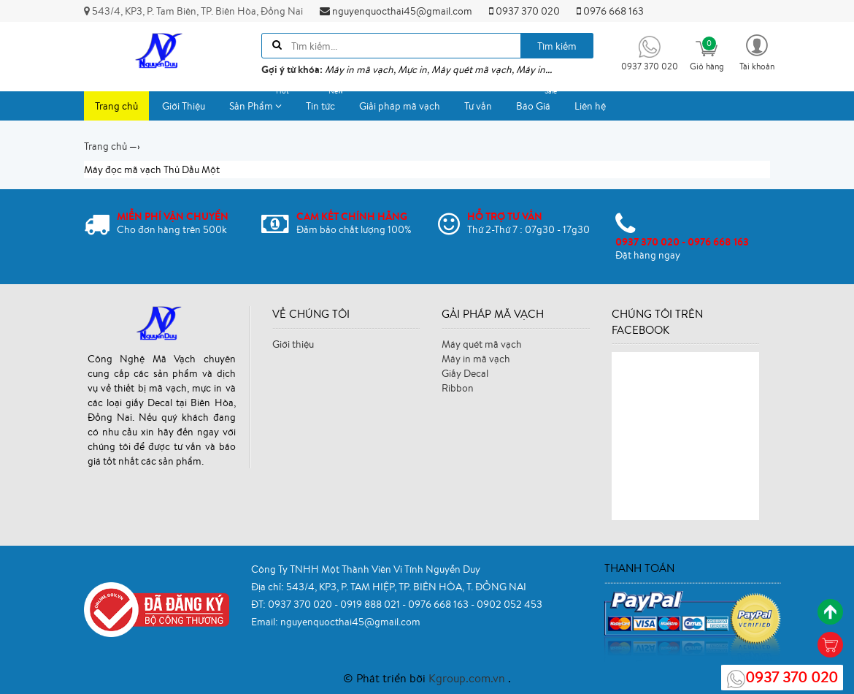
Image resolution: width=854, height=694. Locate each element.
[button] (757, 51)
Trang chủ (116, 106)
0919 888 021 (371, 604)
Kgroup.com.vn (468, 678)
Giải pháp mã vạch (399, 106)
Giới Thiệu (183, 106)
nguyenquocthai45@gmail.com (396, 11)
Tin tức (326, 102)
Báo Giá (538, 102)
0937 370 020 (524, 11)
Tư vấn (478, 106)
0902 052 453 (509, 604)
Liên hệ (590, 106)
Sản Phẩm (261, 102)
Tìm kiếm (557, 46)
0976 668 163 (610, 11)
